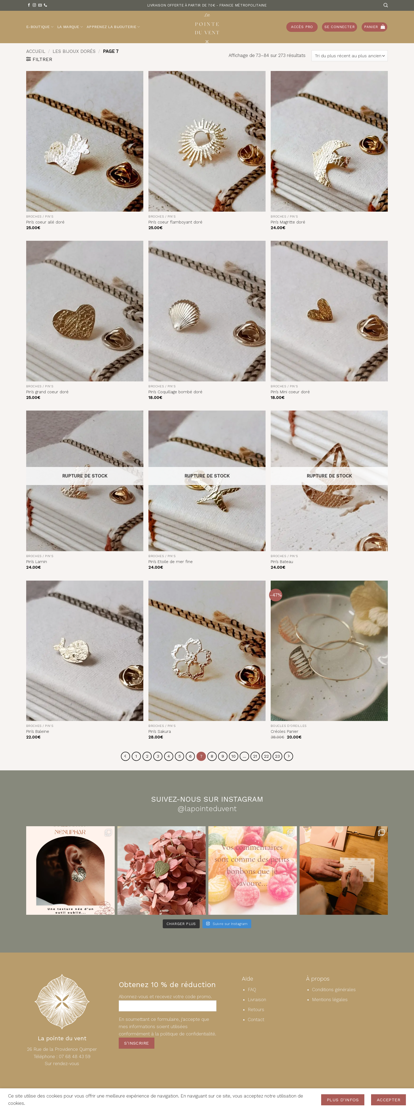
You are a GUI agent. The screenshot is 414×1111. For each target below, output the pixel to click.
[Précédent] (123, 756)
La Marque (70, 26)
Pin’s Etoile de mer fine (170, 561)
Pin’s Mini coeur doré (290, 391)
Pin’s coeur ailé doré (45, 222)
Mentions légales (330, 999)
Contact (256, 1019)
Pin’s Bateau (282, 561)
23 (279, 756)
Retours (256, 1009)
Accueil (35, 51)
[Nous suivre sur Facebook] (29, 5)
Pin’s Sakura (159, 731)
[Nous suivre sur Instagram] (34, 5)
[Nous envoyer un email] (40, 5)
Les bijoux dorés (74, 51)
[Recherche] (386, 5)
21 (256, 756)
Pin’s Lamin (36, 561)
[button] (339, 27)
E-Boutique (39, 26)
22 (267, 756)
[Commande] (349, 55)
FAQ (252, 990)
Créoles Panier (284, 731)
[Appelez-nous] (45, 5)
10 (234, 756)
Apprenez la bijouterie (113, 26)
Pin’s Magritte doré (288, 222)
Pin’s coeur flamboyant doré (175, 222)
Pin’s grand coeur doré (47, 391)
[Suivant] (290, 756)
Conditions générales (334, 990)
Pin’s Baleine (37, 731)
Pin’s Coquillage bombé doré (175, 391)
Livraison (257, 999)
